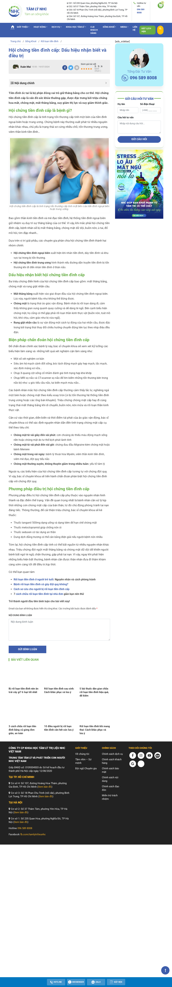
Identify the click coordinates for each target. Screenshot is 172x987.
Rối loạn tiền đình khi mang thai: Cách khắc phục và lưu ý (95, 730)
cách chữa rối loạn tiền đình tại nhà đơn (39, 594)
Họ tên (121, 104)
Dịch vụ (56, 27)
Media (123, 27)
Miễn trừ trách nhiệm (110, 797)
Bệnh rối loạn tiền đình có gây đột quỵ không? (41, 584)
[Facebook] (64, 67)
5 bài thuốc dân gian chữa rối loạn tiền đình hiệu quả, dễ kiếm (94, 692)
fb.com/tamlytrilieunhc (33, 834)
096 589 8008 (139, 78)
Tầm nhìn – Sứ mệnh (83, 761)
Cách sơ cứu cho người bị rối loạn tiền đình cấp (41, 589)
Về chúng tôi (82, 753)
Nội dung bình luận (20, 615)
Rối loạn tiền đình (49, 41)
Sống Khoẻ (109, 27)
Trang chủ (12, 26)
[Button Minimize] (106, 83)
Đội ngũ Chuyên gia (86, 768)
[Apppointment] (116, 982)
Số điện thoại (147, 104)
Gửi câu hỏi (139, 139)
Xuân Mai (25, 66)
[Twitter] (70, 67)
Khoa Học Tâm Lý (75, 27)
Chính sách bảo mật (110, 770)
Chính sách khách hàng (112, 761)
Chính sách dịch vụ (112, 753)
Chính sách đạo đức (110, 788)
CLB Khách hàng (94, 30)
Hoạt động (40, 27)
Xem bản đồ (44, 786)
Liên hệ (135, 28)
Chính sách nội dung (110, 779)
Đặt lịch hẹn (146, 30)
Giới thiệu (22, 27)
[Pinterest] (76, 67)
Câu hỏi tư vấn (126, 117)
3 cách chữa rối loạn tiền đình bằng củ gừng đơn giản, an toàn (22, 730)
